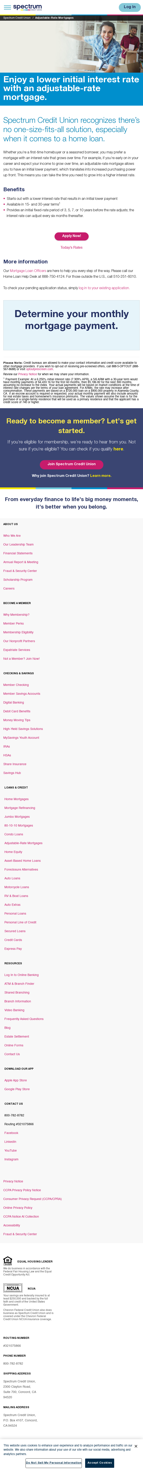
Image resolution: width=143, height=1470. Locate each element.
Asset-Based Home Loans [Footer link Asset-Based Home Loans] (22, 860)
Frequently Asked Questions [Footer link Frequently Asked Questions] (24, 1019)
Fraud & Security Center (20, 1234)
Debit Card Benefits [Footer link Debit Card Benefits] (16, 711)
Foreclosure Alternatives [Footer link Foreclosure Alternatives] (21, 869)
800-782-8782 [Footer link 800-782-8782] (14, 1115)
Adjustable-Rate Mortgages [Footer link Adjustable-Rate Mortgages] (23, 843)
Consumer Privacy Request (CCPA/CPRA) (32, 1199)
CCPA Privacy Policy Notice (22, 1190)
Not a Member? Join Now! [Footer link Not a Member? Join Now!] (21, 658)
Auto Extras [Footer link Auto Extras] (12, 904)
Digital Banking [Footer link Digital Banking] (13, 702)
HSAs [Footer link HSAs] (7, 755)
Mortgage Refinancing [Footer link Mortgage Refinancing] (19, 808)
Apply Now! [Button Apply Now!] (71, 236)
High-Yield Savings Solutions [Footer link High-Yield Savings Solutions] (23, 729)
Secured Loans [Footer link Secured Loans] (15, 931)
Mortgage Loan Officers (28, 271)
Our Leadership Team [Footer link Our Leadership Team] (18, 544)
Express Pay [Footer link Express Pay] (13, 948)
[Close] (136, 1446)
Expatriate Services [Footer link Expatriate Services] (16, 650)
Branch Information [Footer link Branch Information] (17, 1001)
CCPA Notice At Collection (21, 1216)
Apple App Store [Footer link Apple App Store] (15, 1080)
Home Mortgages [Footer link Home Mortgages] (16, 799)
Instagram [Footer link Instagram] (11, 1159)
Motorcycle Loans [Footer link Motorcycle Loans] (16, 887)
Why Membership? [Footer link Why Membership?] (16, 614)
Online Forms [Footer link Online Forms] (13, 1045)
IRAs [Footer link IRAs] (6, 746)
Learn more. (100, 476)
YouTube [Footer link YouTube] (10, 1150)
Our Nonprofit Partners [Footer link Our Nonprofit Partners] (19, 641)
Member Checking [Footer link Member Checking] (16, 685)
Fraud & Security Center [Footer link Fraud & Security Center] (20, 571)
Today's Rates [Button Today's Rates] (71, 248)
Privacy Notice (27, 374)
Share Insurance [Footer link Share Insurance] (14, 764)
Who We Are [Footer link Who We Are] (12, 535)
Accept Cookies (100, 1463)
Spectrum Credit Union (17, 18)
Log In (130, 7)
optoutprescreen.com (39, 369)
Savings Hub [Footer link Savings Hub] (12, 773)
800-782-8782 (13, 1363)
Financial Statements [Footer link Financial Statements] (18, 553)
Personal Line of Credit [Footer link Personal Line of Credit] (20, 922)
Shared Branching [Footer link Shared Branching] (16, 992)
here (118, 449)
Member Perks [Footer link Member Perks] (13, 623)
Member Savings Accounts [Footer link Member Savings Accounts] (21, 693)
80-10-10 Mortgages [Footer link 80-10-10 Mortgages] (18, 825)
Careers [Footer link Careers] (9, 588)
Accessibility (11, 1225)
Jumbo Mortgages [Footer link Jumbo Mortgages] (17, 816)
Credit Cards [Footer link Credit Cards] (13, 940)
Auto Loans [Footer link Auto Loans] (12, 878)
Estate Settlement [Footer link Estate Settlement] (16, 1036)
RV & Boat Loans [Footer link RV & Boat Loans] (16, 896)
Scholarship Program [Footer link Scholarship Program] (18, 579)
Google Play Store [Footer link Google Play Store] (17, 1089)
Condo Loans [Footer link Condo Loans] (13, 834)
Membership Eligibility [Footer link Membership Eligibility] (18, 632)
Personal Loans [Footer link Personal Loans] (15, 913)
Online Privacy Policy (17, 1207)
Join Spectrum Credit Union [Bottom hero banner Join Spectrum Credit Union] (72, 464)
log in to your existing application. (104, 288)
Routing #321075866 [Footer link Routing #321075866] (19, 1124)
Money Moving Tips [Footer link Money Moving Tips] (16, 720)
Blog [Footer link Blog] (7, 1027)
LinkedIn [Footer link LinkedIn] (10, 1141)
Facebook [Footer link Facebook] (11, 1133)
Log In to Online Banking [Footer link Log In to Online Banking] (21, 975)
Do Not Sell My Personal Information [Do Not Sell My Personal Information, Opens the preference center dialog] (54, 1463)
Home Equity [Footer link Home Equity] (13, 852)
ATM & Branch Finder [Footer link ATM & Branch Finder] (19, 983)
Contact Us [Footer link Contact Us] (12, 1054)
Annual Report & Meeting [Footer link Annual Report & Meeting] (20, 562)
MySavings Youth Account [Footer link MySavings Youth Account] (21, 737)
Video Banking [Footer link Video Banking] (14, 1010)
